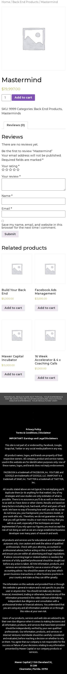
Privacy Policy (33, 429)
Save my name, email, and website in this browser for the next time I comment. (32, 226)
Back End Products (25, 2)
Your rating (10, 166)
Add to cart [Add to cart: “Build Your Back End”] (13, 308)
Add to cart (23, 97)
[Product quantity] (6, 97)
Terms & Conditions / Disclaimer (33, 432)
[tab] (16, 125)
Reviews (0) (16, 125)
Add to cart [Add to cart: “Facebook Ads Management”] (46, 308)
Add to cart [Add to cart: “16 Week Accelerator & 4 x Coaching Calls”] (46, 378)
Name (7, 195)
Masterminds (11, 113)
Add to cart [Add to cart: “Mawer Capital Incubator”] (13, 374)
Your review (11, 176)
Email (7, 208)
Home (6, 2)
